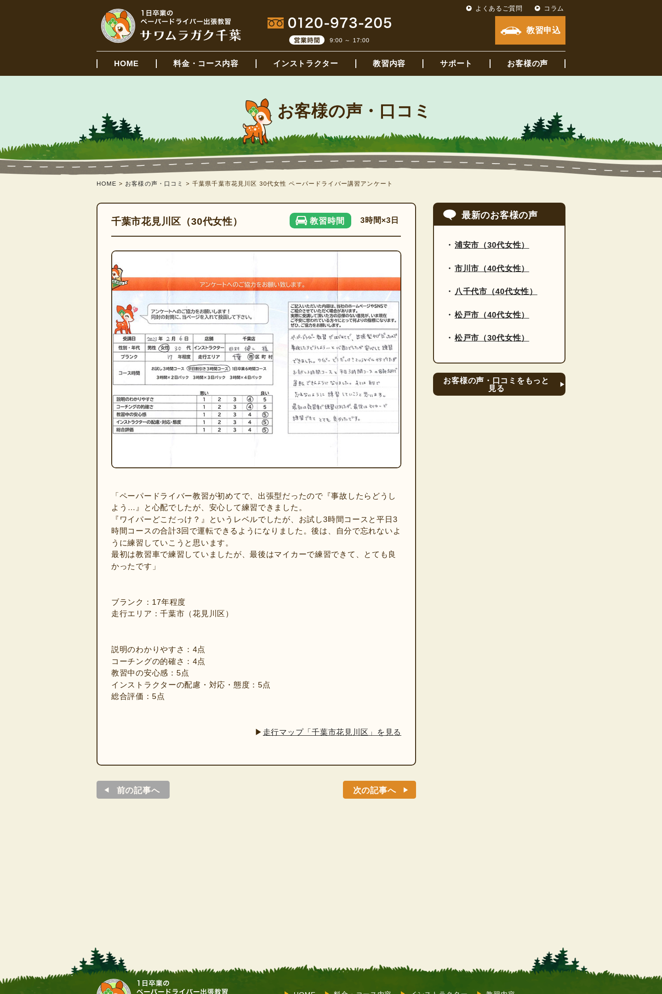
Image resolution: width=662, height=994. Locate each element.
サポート (456, 64)
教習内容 (389, 64)
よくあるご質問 (499, 8)
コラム (554, 8)
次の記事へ (374, 790)
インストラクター (305, 64)
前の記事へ (138, 790)
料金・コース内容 (206, 64)
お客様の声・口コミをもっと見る (496, 384)
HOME (126, 64)
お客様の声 (527, 64)
